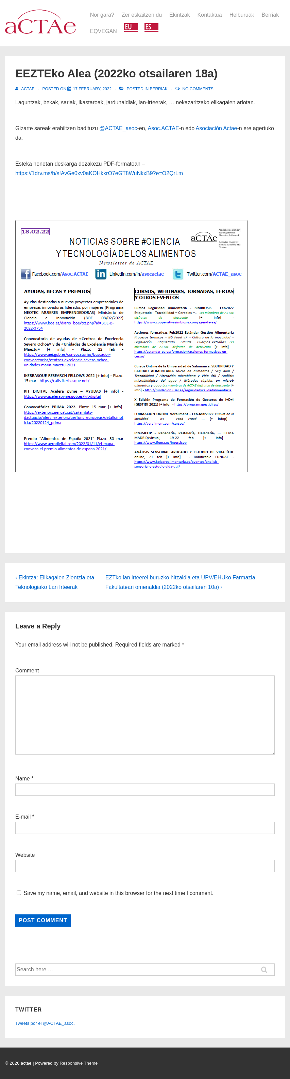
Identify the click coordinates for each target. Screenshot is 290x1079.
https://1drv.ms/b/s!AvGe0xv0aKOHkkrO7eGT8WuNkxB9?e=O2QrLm (99, 173)
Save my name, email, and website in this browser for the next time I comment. (118, 893)
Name (22, 778)
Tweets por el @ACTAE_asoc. (45, 1023)
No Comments (197, 89)
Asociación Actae (216, 128)
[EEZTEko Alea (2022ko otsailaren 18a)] (92, 89)
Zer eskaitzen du (142, 15)
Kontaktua (210, 15)
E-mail (23, 817)
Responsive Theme (78, 1063)
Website (25, 855)
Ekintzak (179, 15)
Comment (27, 670)
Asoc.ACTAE (163, 128)
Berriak (270, 15)
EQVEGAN (103, 31)
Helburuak (241, 15)
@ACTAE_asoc (118, 128)
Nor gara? (102, 15)
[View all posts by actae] (25, 89)
